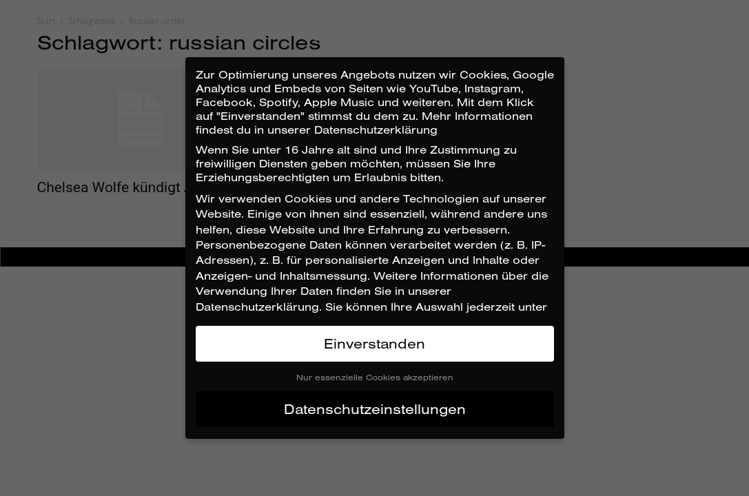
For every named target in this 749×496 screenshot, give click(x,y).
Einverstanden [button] (374, 343)
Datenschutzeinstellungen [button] (375, 408)
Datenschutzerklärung (257, 306)
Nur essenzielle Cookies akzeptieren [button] (374, 377)
